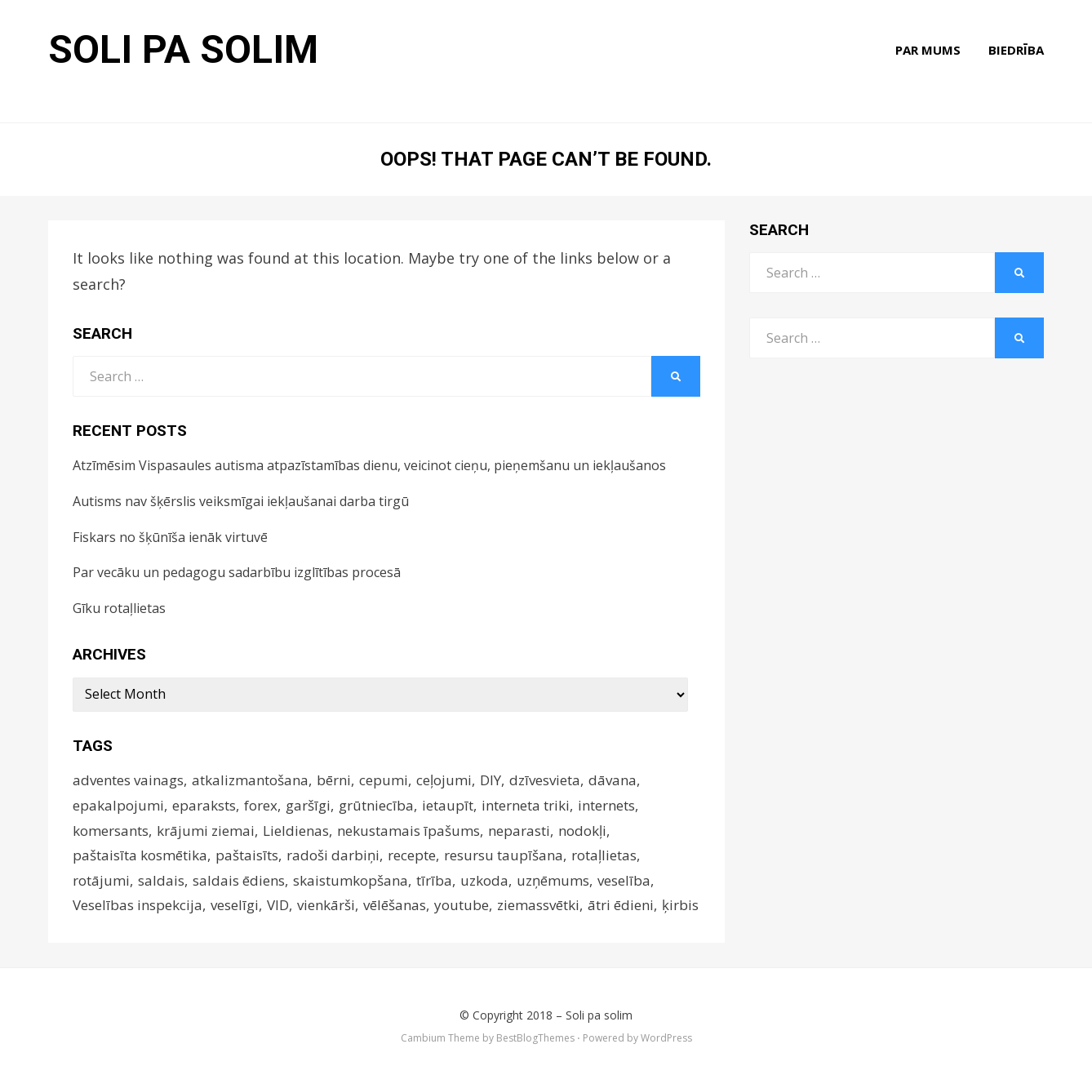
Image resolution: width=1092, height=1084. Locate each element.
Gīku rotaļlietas (119, 608)
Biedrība (1016, 50)
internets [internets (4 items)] (606, 805)
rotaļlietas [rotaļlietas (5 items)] (604, 855)
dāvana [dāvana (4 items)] (612, 780)
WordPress (666, 1038)
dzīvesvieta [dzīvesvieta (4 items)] (544, 780)
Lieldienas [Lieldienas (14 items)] (296, 830)
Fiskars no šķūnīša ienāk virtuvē (170, 537)
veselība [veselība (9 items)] (623, 880)
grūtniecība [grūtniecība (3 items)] (376, 805)
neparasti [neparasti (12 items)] (519, 830)
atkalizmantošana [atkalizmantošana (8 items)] (250, 780)
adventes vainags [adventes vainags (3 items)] (128, 780)
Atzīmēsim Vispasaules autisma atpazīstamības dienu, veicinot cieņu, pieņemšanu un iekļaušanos (369, 465)
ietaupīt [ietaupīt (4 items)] (447, 805)
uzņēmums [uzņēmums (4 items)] (553, 880)
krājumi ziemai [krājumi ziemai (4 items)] (206, 830)
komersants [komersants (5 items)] (111, 830)
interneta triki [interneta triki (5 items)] (526, 805)
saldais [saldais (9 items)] (161, 880)
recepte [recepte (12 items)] (412, 855)
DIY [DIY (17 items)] (490, 780)
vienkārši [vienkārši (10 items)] (326, 904)
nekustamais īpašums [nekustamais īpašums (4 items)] (408, 830)
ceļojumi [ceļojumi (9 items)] (444, 780)
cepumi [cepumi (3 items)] (383, 780)
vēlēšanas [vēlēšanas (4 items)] (394, 904)
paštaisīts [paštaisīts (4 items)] (246, 855)
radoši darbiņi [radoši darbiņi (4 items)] (333, 855)
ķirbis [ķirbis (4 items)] (680, 904)
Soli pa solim (183, 49)
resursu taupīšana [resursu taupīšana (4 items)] (503, 855)
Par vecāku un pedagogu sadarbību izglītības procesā (237, 572)
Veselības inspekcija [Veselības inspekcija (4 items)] (137, 904)
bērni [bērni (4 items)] (334, 780)
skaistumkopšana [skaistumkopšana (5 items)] (350, 880)
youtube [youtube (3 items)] (461, 904)
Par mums (928, 50)
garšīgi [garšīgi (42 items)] (308, 805)
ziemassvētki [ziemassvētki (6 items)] (538, 904)
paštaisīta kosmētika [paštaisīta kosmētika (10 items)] (140, 855)
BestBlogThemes (535, 1038)
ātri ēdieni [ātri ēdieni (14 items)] (621, 904)
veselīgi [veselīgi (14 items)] (235, 904)
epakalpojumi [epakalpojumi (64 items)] (118, 805)
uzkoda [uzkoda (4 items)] (484, 880)
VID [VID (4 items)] (278, 904)
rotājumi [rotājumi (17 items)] (101, 880)
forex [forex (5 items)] (260, 805)
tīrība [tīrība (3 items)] (434, 880)
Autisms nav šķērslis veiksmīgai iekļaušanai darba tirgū (241, 501)
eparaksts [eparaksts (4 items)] (204, 805)
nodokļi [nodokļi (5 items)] (582, 830)
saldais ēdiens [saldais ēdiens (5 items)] (239, 880)
